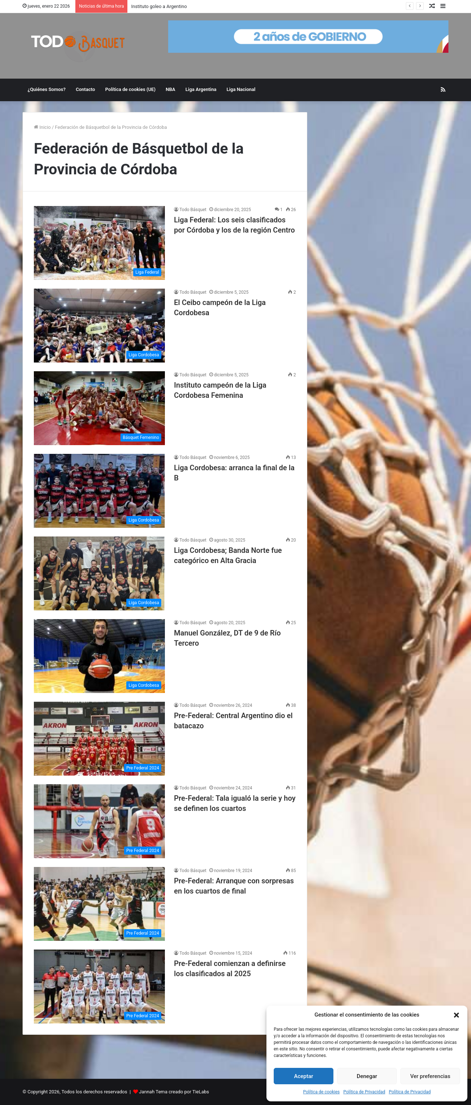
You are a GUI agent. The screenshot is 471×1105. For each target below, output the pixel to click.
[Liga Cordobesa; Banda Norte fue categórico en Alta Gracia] (99, 573)
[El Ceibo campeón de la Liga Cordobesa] (99, 326)
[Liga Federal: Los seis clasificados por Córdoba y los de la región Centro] (99, 243)
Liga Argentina (201, 89)
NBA (170, 89)
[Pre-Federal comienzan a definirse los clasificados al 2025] (99, 986)
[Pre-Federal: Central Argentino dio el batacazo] (99, 739)
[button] (456, 1015)
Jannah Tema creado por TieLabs (174, 1091)
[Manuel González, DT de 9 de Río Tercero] (99, 656)
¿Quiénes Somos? (47, 89)
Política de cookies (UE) (130, 89)
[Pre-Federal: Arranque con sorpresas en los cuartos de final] (99, 904)
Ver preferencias (430, 1076)
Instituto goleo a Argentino (159, 6)
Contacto (85, 89)
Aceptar (303, 1076)
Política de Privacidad (364, 1091)
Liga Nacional (240, 89)
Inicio (42, 127)
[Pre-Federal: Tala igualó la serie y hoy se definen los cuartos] (99, 821)
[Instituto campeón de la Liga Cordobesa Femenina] (99, 408)
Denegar (367, 1076)
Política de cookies (321, 1091)
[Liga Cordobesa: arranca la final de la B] (99, 491)
